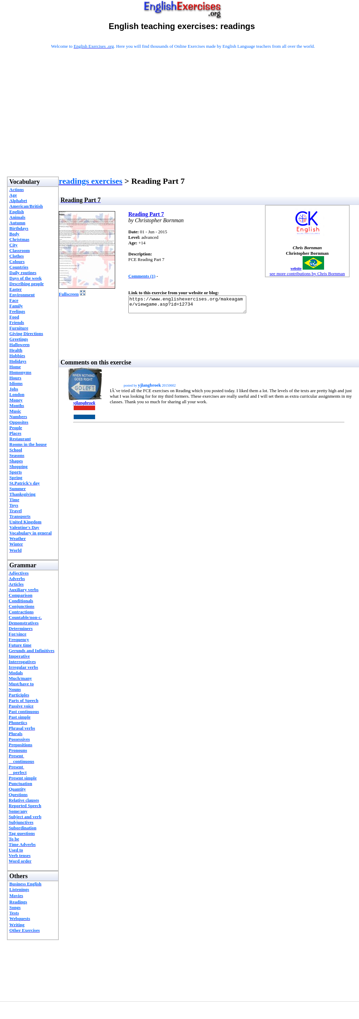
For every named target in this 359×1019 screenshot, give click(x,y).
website (296, 268)
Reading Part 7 (146, 214)
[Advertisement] (183, 121)
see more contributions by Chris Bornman (307, 273)
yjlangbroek (84, 405)
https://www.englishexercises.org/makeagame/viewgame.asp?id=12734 (194, 306)
